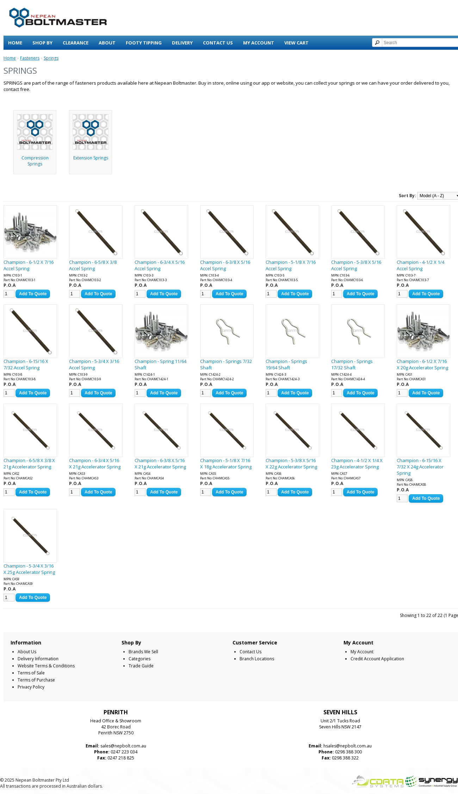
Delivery (182, 43)
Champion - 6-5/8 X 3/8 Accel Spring (93, 265)
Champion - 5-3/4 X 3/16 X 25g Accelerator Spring (29, 569)
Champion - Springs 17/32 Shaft (352, 364)
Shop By (42, 43)
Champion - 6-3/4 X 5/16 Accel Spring (160, 265)
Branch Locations (257, 659)
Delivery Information (38, 659)
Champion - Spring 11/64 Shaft (160, 364)
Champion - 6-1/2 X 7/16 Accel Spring (29, 265)
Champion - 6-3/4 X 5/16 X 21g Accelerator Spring (94, 463)
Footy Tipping (144, 43)
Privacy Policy (31, 687)
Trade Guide (141, 666)
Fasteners (29, 58)
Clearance (75, 43)
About (107, 43)
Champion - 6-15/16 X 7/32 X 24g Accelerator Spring (420, 466)
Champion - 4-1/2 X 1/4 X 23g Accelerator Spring (357, 463)
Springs (51, 58)
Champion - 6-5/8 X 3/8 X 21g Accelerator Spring (29, 463)
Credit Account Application (377, 659)
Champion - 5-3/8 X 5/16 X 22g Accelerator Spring (291, 463)
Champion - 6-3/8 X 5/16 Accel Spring (225, 265)
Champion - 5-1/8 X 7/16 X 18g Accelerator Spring (226, 463)
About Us (27, 652)
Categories (139, 659)
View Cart (296, 43)
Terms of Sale (31, 673)
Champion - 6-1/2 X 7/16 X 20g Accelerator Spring (422, 364)
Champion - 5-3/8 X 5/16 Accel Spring (356, 265)
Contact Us (218, 43)
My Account (258, 43)
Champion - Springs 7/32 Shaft (226, 364)
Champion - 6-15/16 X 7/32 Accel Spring (26, 364)
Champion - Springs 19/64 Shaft (286, 364)
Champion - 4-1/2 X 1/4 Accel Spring (420, 265)
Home (15, 43)
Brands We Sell (143, 652)
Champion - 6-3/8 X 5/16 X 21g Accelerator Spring (160, 463)
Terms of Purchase (36, 680)
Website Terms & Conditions (46, 666)
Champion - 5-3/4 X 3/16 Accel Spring (94, 364)
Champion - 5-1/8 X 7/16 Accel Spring (291, 265)
